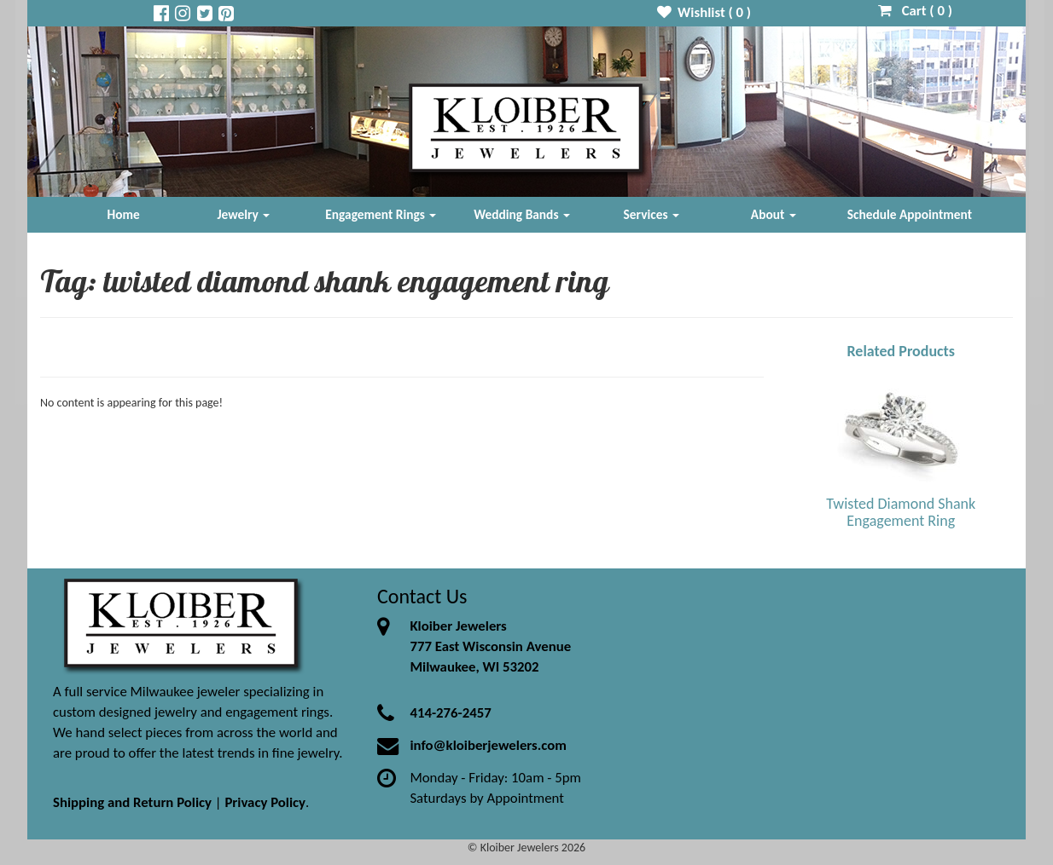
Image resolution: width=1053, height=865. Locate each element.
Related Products (900, 351)
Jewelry (243, 214)
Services (652, 214)
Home (124, 214)
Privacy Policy (264, 802)
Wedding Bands (522, 214)
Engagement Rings (380, 214)
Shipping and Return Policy (132, 802)
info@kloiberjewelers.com (488, 745)
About (773, 214)
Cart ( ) (915, 11)
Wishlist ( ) (704, 12)
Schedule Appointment (909, 214)
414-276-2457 (450, 713)
